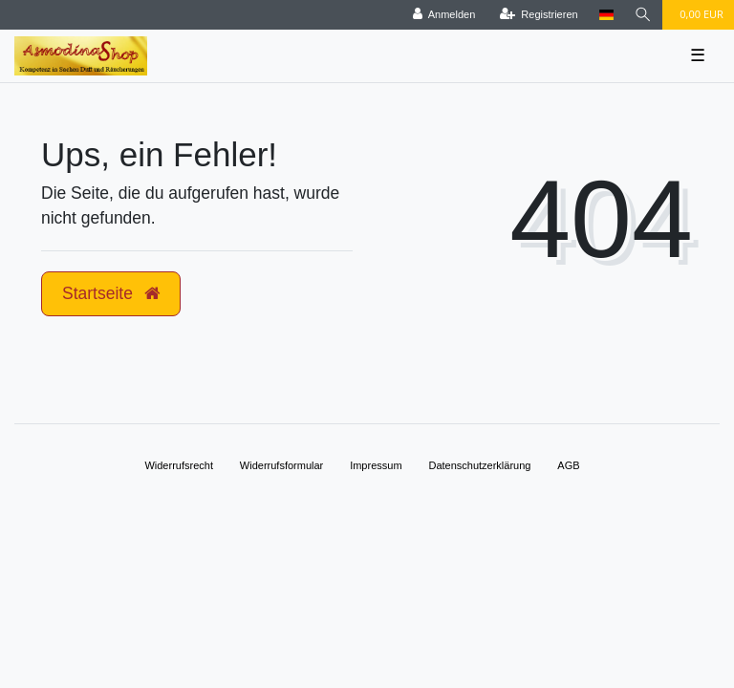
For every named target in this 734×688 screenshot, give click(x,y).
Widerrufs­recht (178, 465)
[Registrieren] (539, 15)
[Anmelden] (444, 15)
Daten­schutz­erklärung (479, 465)
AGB (568, 465)
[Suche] (643, 15)
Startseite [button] (111, 293)
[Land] (606, 15)
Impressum (375, 465)
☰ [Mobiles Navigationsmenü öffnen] (697, 55)
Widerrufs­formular (281, 465)
